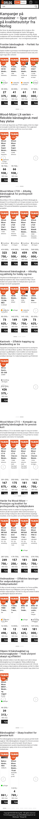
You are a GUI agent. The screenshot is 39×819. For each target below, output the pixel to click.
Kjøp (16, 103)
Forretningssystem (10, 815)
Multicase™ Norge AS (19, 817)
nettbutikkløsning (24, 815)
